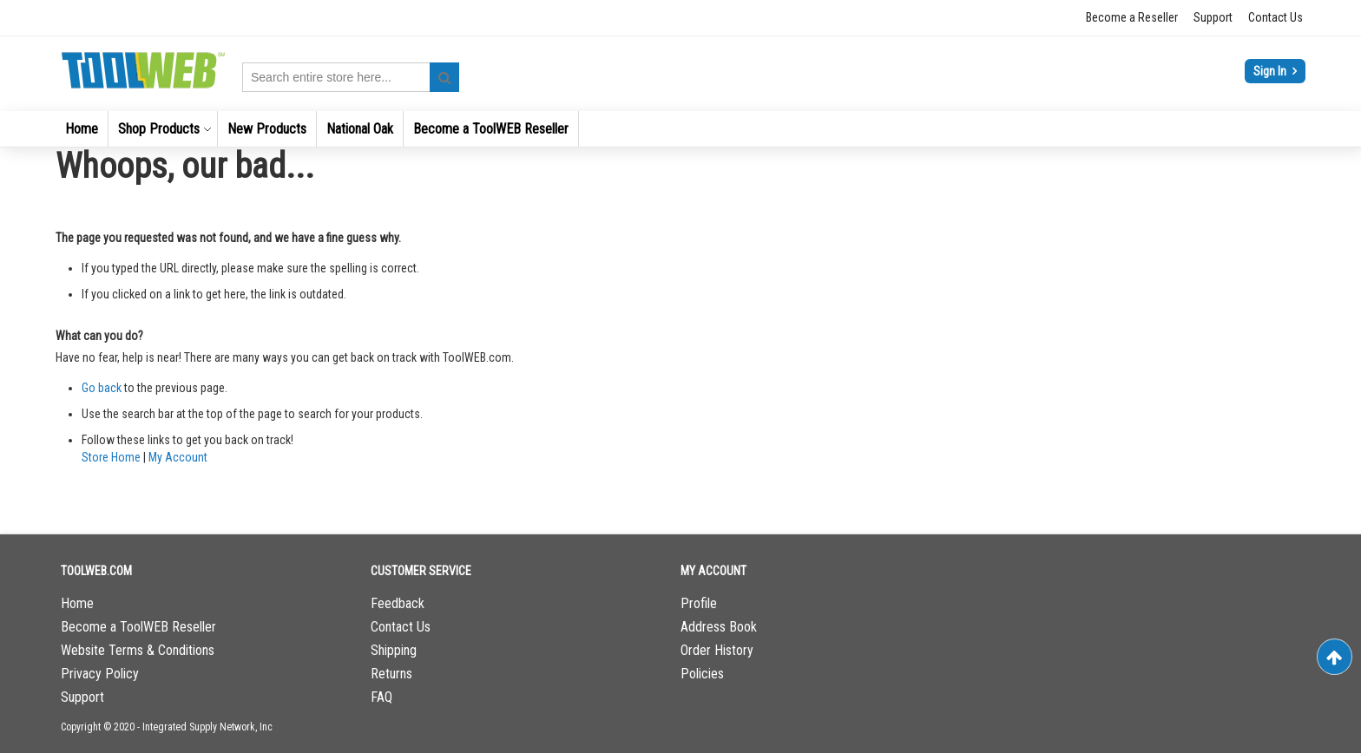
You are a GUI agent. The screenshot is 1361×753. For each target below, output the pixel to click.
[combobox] (350, 77)
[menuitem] (82, 129)
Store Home (111, 457)
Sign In (1271, 71)
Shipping (394, 650)
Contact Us (1275, 17)
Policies (702, 673)
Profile (698, 603)
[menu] (680, 129)
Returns (391, 673)
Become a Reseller (1132, 17)
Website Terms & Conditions (137, 650)
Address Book (718, 627)
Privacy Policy (100, 673)
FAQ (381, 697)
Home (77, 603)
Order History (716, 650)
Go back (102, 388)
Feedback (397, 603)
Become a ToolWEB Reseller (138, 627)
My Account (177, 457)
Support (1213, 17)
